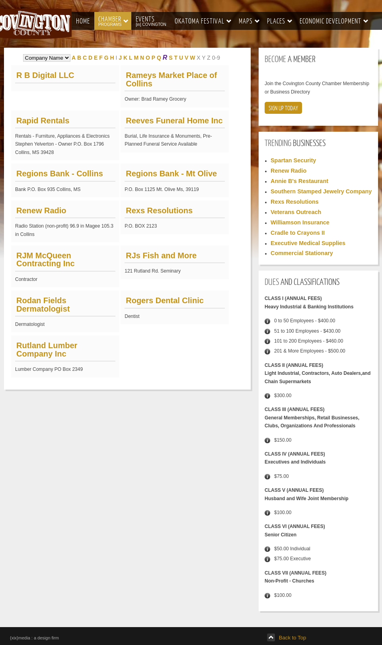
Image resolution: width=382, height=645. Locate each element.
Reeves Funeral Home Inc (174, 120)
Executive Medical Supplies (308, 243)
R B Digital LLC (45, 75)
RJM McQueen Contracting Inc (45, 259)
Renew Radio (41, 210)
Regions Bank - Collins (59, 173)
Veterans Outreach (296, 212)
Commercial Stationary (302, 253)
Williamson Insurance (300, 222)
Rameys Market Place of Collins (171, 79)
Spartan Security (293, 160)
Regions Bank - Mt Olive (171, 173)
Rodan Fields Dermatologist (43, 304)
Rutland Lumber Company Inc (46, 349)
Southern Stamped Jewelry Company (321, 191)
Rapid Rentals (42, 120)
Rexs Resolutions (159, 210)
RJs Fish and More (161, 255)
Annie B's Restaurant (299, 181)
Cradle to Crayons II (298, 233)
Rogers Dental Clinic (165, 300)
